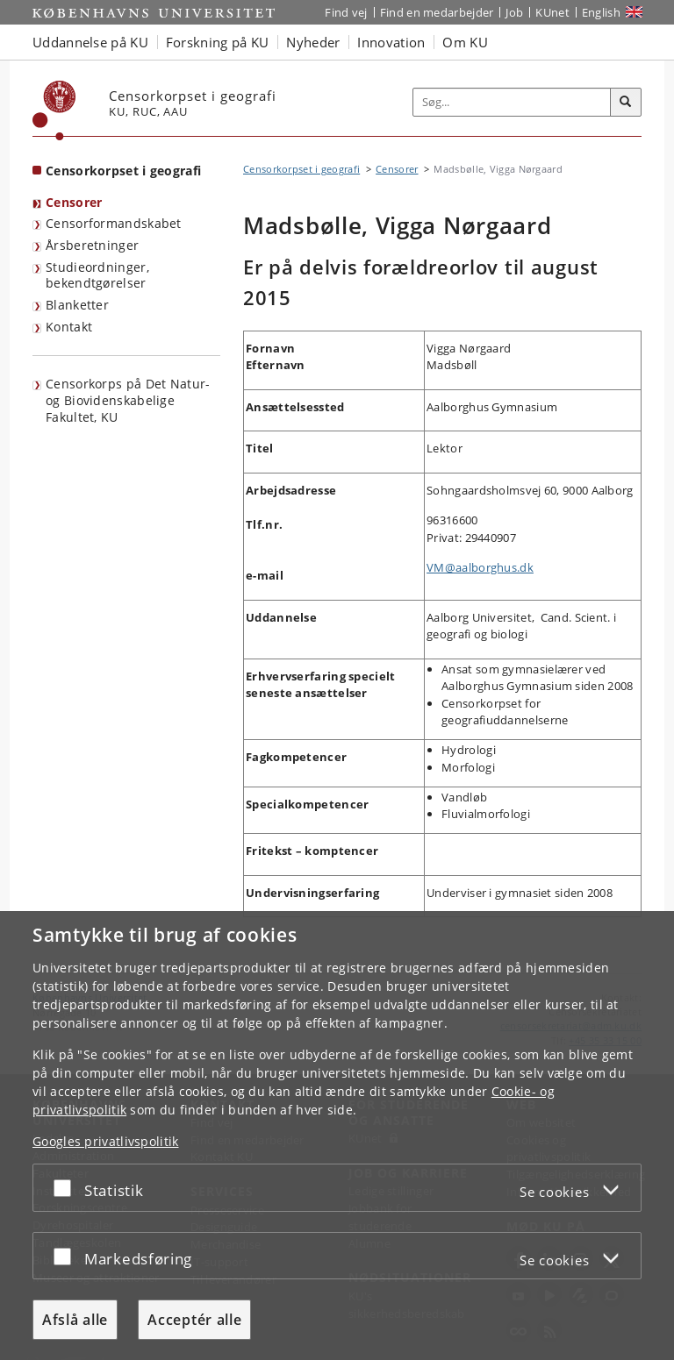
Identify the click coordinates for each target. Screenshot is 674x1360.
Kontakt (69, 326)
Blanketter (77, 304)
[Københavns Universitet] (54, 110)
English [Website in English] (601, 12)
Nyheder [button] (313, 42)
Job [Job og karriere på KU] (514, 12)
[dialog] (337, 1135)
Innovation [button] (391, 42)
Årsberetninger (92, 245)
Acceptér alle (194, 1319)
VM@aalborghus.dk (480, 567)
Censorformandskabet (114, 223)
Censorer (74, 202)
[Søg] (626, 102)
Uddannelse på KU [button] (90, 42)
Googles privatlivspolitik (105, 1141)
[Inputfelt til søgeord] (512, 102)
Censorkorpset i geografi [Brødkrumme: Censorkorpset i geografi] (301, 168)
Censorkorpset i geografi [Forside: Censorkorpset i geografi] (123, 170)
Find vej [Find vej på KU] (346, 12)
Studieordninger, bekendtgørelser (97, 275)
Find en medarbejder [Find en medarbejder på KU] (437, 12)
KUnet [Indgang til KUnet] (552, 12)
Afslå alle (75, 1319)
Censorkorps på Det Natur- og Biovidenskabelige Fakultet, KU (128, 399)
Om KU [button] (465, 42)
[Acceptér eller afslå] (67, 1187)
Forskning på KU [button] (217, 42)
